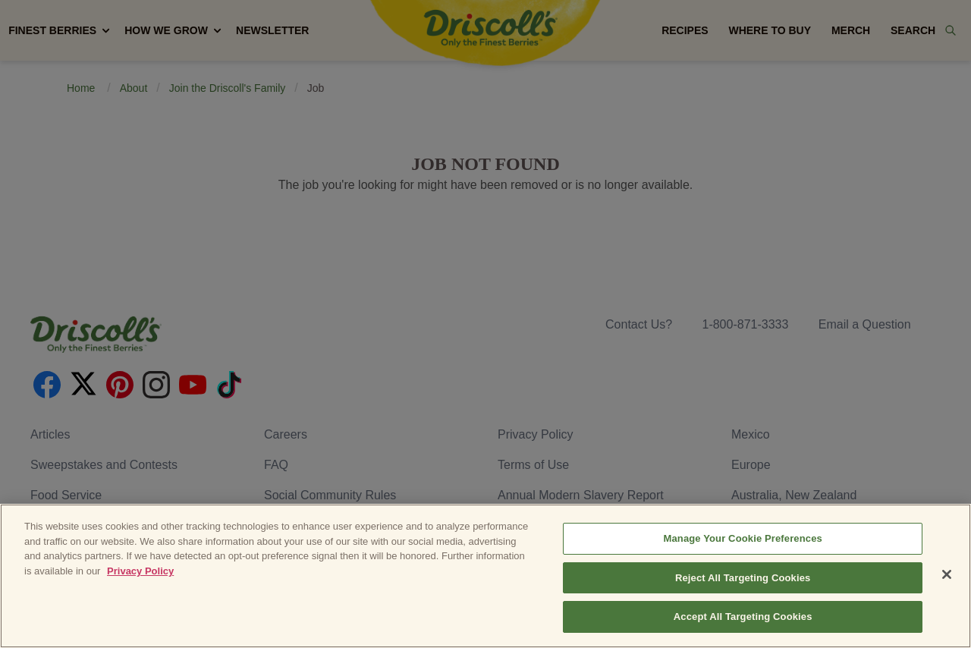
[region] (485, 576)
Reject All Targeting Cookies (742, 578)
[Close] (946, 574)
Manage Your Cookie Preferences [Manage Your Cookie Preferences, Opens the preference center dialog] (743, 538)
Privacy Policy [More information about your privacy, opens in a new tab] (140, 571)
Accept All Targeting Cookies (743, 616)
